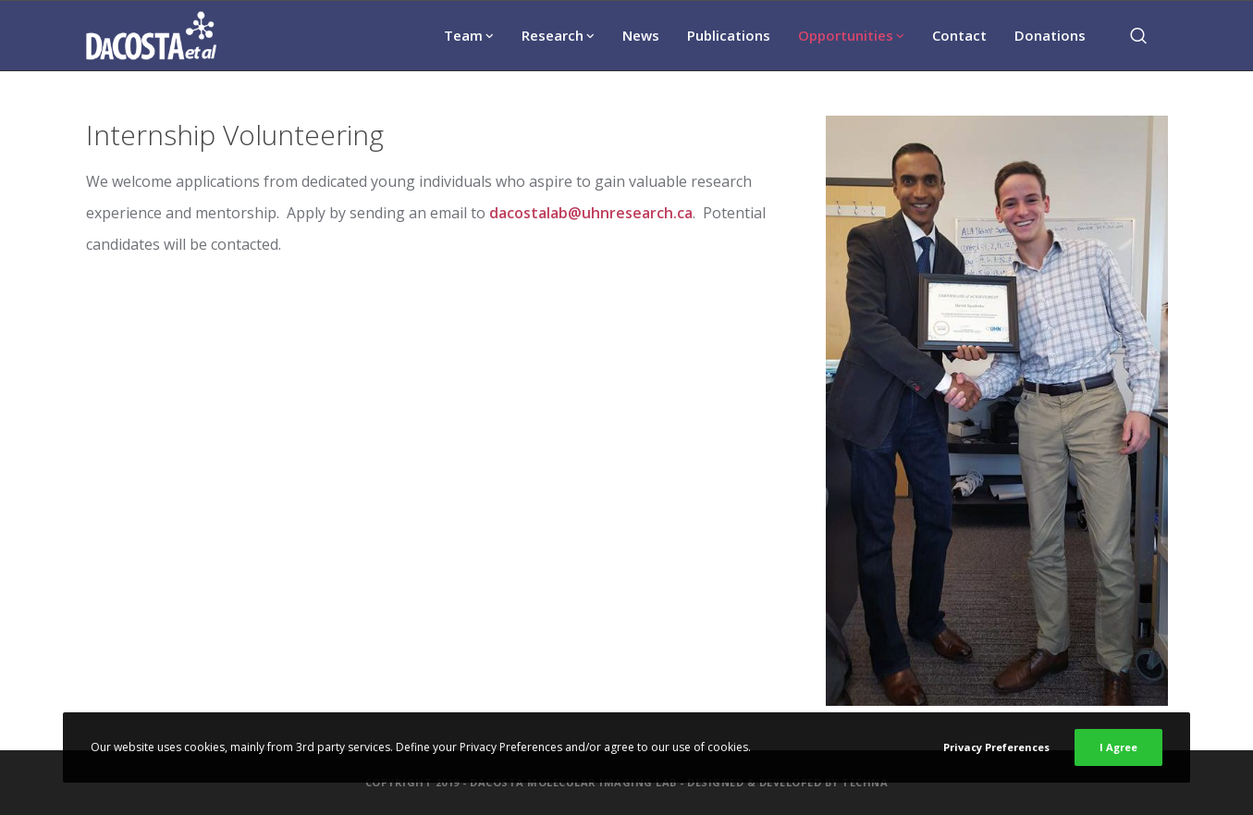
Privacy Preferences (996, 747)
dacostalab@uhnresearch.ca (591, 213)
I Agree (1118, 747)
